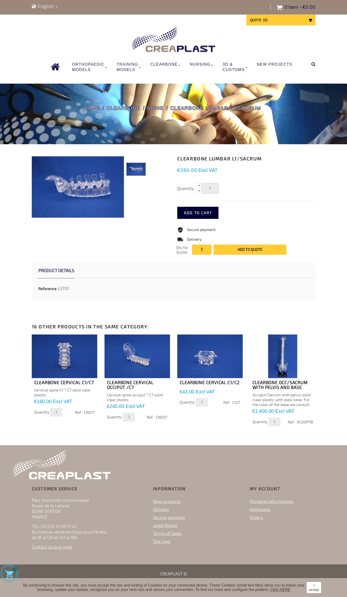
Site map (161, 541)
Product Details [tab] (56, 270)
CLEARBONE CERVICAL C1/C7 (64, 382)
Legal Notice (165, 525)
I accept (314, 587)
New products (167, 501)
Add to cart (205, 213)
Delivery (161, 509)
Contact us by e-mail (52, 547)
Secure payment (169, 517)
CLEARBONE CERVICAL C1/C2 (210, 382)
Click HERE (280, 590)
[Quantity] (210, 188)
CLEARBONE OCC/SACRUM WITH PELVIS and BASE (280, 385)
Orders (256, 517)
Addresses (260, 509)
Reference (47, 289)
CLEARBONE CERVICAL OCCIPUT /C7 (130, 385)
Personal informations (271, 501)
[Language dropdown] (45, 6)
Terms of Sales (167, 533)
